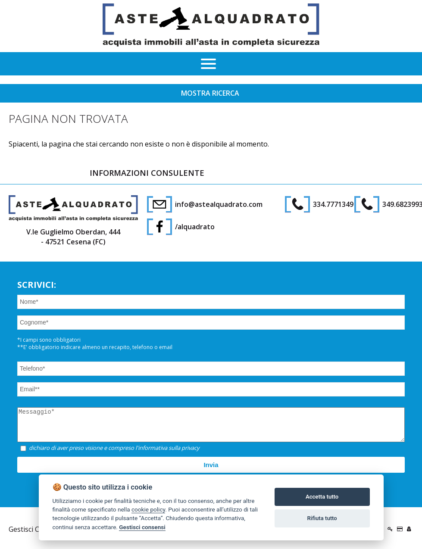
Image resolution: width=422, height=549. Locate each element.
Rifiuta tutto (322, 518)
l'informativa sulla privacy (167, 454)
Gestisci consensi (142, 527)
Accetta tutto (322, 496)
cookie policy (148, 509)
